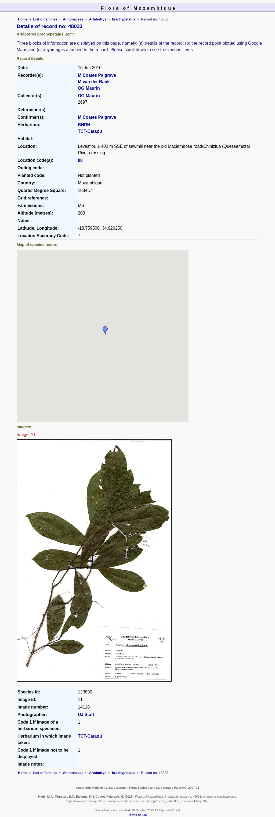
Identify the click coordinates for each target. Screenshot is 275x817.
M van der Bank (94, 81)
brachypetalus (123, 19)
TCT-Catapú (90, 131)
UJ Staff (86, 714)
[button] (105, 330)
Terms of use (137, 814)
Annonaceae (73, 19)
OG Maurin (89, 88)
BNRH (84, 124)
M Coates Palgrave (97, 75)
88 (80, 160)
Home (23, 19)
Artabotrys (97, 19)
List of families (45, 19)
